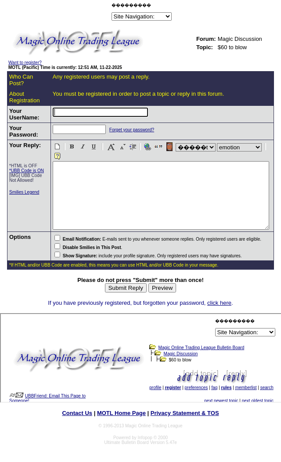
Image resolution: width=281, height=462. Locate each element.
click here (219, 306)
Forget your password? (115, 129)
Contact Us (77, 416)
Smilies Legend (17, 208)
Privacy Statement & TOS (185, 416)
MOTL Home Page (121, 416)
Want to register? (25, 62)
